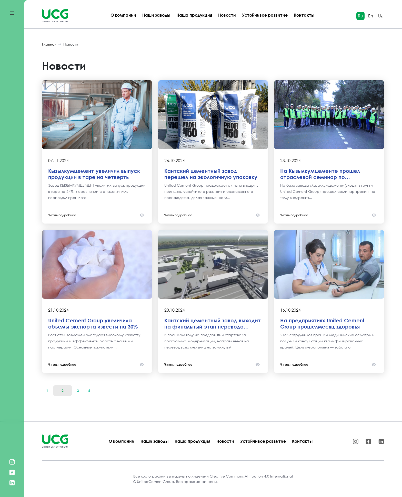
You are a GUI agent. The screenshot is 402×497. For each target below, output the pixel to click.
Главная (49, 44)
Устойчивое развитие (265, 15)
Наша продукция (194, 15)
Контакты (304, 15)
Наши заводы (156, 15)
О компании (123, 15)
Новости (227, 15)
